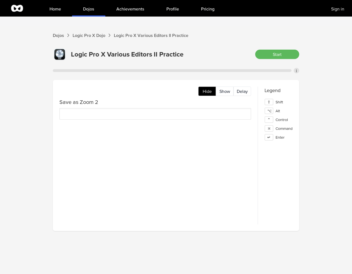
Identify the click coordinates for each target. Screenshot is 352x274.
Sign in (337, 8)
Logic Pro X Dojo (89, 35)
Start (277, 54)
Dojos (58, 35)
